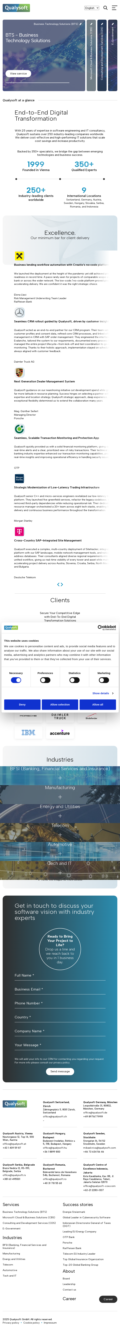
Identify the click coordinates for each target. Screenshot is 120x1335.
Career (108, 1299)
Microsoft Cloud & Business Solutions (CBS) (29, 1217)
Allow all (97, 704)
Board (66, 1278)
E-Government (12, 1228)
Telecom (8, 1264)
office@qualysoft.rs (14, 1175)
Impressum (50, 1322)
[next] (62, 584)
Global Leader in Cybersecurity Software (86, 1217)
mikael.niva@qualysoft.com (99, 1147)
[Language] (91, 8)
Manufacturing (11, 1253)
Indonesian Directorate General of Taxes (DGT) (87, 1225)
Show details (101, 693)
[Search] (105, 8)
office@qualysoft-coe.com (99, 1186)
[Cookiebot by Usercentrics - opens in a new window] (100, 627)
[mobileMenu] (114, 8)
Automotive (10, 1270)
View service (18, 73)
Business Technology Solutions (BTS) (25, 1211)
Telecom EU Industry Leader (79, 1253)
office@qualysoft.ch (55, 1116)
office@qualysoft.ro (55, 1179)
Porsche (67, 1242)
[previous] (58, 584)
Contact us (69, 1289)
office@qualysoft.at (14, 1143)
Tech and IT (10, 1275)
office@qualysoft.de (95, 1112)
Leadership (69, 1284)
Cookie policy (31, 1322)
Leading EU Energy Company (79, 1231)
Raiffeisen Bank (72, 1248)
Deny (22, 704)
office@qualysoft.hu (55, 1147)
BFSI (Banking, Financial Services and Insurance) (24, 1247)
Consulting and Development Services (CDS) (29, 1223)
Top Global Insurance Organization (83, 1259)
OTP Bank (69, 1237)
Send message (60, 1071)
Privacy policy (11, 1322)
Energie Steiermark (74, 1211)
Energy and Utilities (14, 1259)
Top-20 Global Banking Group (80, 1264)
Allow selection (60, 704)
